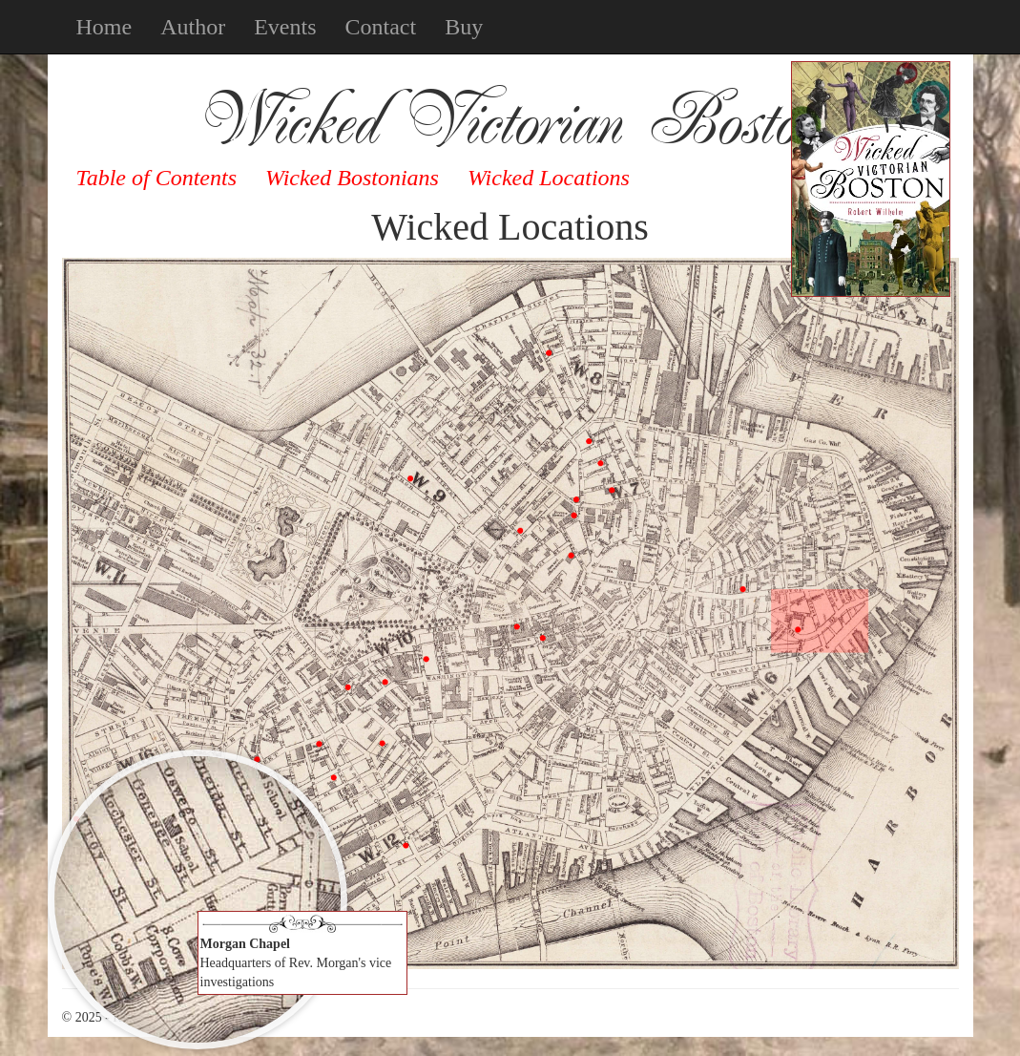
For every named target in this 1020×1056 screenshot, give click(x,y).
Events (285, 26)
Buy (464, 26)
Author (192, 26)
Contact (380, 26)
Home (104, 26)
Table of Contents (156, 177)
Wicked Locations (549, 177)
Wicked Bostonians (352, 177)
